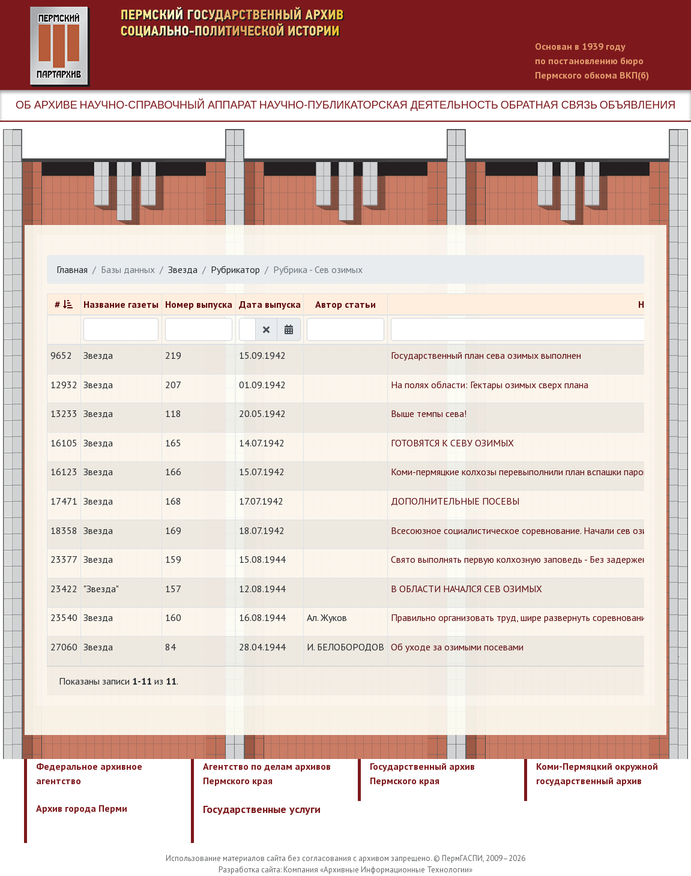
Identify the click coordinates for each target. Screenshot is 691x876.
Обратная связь (549, 105)
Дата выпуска (270, 304)
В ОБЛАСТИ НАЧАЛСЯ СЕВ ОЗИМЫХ (466, 589)
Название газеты (120, 304)
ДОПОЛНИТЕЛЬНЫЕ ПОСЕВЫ (455, 501)
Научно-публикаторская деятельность (378, 105)
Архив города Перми (81, 808)
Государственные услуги (262, 809)
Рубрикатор (235, 269)
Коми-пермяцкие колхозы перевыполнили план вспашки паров (519, 472)
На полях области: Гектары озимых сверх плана (489, 385)
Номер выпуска (198, 304)
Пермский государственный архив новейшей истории (255, 47)
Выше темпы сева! (428, 413)
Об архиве (46, 105)
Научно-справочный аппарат (168, 105)
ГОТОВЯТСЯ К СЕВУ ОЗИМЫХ (452, 443)
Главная (72, 269)
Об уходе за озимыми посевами (457, 647)
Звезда (183, 269)
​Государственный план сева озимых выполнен (486, 355)
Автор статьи (345, 304)
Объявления (637, 105)
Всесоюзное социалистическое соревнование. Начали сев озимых (527, 530)
